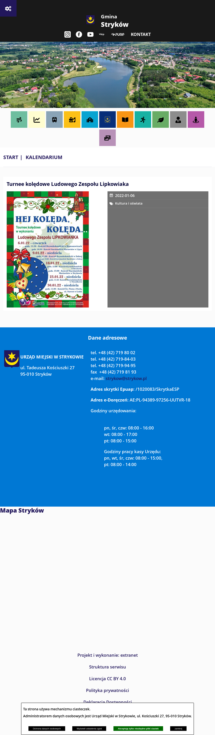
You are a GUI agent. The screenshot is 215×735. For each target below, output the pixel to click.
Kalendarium (44, 157)
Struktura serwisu (107, 667)
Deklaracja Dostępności (107, 702)
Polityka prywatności (107, 690)
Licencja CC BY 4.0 (107, 679)
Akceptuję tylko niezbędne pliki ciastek (138, 728)
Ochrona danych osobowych (47, 728)
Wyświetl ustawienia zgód (89, 728)
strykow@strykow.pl (126, 378)
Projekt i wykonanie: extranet (107, 655)
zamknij (178, 728)
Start (10, 157)
